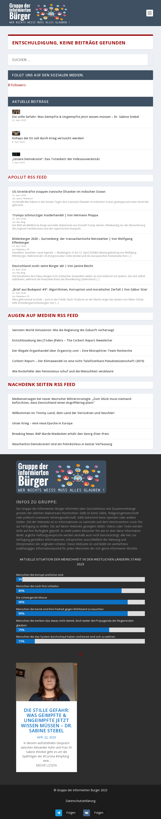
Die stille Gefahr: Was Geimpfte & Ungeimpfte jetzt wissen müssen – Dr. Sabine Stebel (75, 117)
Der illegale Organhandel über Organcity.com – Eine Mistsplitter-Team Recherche (72, 351)
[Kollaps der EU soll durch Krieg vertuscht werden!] (16, 133)
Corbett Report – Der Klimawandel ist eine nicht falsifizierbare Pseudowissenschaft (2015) (78, 361)
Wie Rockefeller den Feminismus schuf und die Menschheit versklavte (62, 371)
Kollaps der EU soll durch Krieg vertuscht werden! (48, 138)
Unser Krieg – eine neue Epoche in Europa (42, 423)
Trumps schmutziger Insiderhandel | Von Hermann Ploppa (55, 215)
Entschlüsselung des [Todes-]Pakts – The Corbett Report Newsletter (62, 340)
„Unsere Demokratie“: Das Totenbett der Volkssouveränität (56, 159)
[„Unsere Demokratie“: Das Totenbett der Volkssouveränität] (16, 155)
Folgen (70, 813)
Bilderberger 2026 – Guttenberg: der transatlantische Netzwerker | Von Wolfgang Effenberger (72, 240)
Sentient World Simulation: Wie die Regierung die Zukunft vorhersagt (63, 330)
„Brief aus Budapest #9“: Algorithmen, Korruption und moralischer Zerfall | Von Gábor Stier (79, 289)
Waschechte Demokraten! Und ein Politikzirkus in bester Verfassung (62, 444)
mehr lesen (46, 765)
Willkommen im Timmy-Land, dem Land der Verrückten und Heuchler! (63, 413)
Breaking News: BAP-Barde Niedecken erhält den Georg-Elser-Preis (60, 434)
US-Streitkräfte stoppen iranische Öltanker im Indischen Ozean (58, 192)
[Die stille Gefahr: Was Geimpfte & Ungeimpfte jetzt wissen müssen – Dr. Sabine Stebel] (16, 112)
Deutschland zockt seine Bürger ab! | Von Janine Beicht (52, 266)
